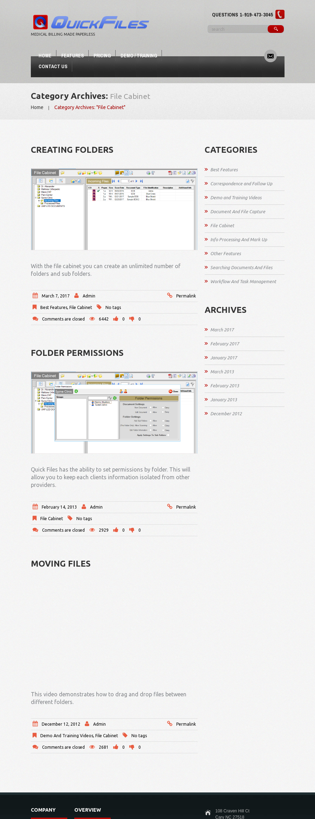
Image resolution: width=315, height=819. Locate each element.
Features (72, 55)
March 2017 (222, 329)
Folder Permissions (77, 353)
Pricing (102, 55)
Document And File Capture (237, 211)
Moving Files (61, 563)
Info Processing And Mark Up (238, 239)
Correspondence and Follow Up (241, 183)
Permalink (186, 296)
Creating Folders (72, 150)
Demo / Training (139, 55)
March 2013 (222, 371)
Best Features (53, 307)
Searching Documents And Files (241, 267)
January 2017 (223, 357)
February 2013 (224, 385)
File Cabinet (80, 307)
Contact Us (53, 66)
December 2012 (226, 413)
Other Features (225, 253)
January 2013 (223, 399)
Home (45, 55)
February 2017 (224, 343)
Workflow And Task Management (243, 281)
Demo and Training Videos (66, 735)
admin (89, 296)
